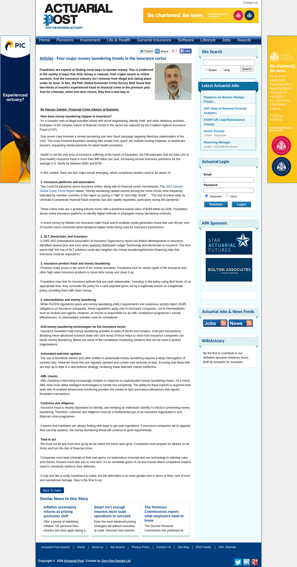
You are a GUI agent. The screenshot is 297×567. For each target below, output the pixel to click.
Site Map (183, 547)
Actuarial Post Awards (56, 547)
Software (186, 40)
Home (44, 40)
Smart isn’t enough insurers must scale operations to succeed (112, 511)
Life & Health (118, 40)
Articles (46, 58)
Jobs (226, 40)
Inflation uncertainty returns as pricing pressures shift (60, 511)
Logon (241, 204)
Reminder (216, 204)
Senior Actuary (214, 131)
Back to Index (52, 490)
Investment (90, 40)
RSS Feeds (203, 547)
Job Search (117, 547)
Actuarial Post (74, 561)
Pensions (65, 40)
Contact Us (250, 2)
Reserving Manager (217, 142)
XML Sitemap (227, 547)
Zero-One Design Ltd (116, 561)
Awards (244, 40)
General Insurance (154, 40)
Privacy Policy (140, 547)
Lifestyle (208, 40)
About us (97, 547)
